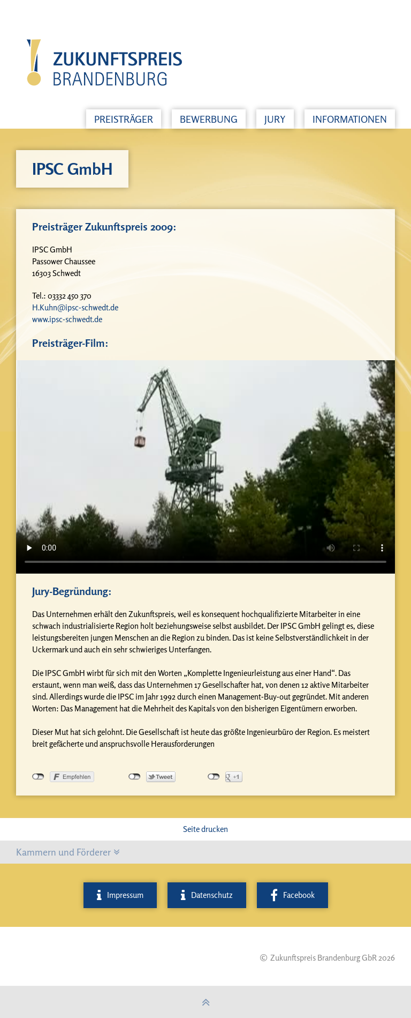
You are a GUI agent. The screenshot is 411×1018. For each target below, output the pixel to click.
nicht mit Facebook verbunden (38, 777)
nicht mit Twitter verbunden (134, 777)
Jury (275, 119)
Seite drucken (205, 829)
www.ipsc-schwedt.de (67, 319)
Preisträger (123, 119)
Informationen (350, 119)
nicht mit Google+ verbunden (214, 777)
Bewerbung (209, 119)
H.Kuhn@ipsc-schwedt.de (75, 307)
